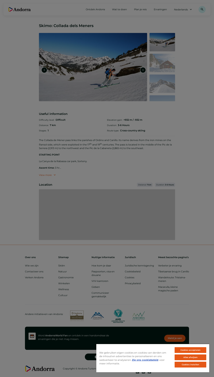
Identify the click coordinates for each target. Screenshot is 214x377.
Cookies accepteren (190, 350)
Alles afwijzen (190, 357)
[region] (152, 358)
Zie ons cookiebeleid (145, 359)
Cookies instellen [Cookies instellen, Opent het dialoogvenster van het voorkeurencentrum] (190, 364)
